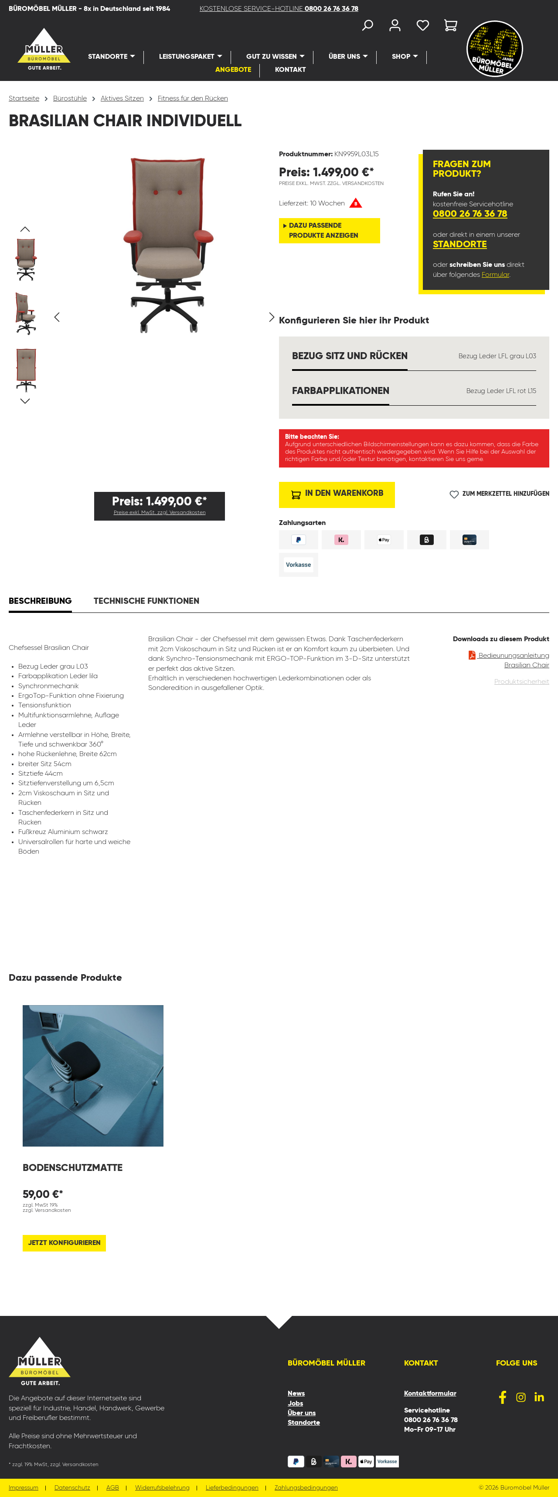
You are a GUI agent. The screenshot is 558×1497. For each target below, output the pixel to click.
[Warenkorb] (448, 27)
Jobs (295, 1403)
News (296, 1393)
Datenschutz (72, 1488)
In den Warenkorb (337, 493)
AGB (112, 1488)
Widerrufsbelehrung (162, 1488)
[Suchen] (367, 27)
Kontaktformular (430, 1393)
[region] (144, 317)
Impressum (23, 1488)
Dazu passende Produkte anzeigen (323, 230)
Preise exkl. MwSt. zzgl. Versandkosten (160, 512)
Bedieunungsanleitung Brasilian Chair (508, 659)
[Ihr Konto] (395, 27)
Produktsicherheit (521, 682)
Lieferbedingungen (232, 1488)
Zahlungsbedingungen (306, 1488)
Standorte (460, 244)
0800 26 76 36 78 (470, 214)
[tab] (40, 602)
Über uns (302, 1413)
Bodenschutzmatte (72, 1168)
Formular (495, 275)
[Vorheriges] (56, 317)
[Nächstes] (272, 317)
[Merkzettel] (423, 27)
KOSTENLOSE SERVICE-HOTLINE (279, 9)
